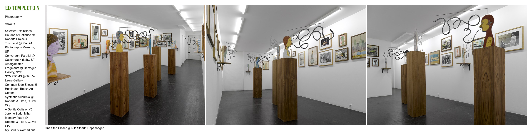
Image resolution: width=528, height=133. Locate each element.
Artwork (10, 23)
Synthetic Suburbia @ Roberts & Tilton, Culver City (20, 101)
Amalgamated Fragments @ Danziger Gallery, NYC (20, 68)
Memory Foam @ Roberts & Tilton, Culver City (20, 122)
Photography (13, 16)
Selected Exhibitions (18, 31)
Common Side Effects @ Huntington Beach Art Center (21, 89)
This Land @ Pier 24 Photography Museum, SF (20, 47)
